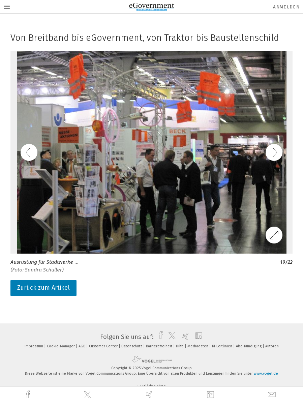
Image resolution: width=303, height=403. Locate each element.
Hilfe (180, 346)
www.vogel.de (266, 373)
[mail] (272, 395)
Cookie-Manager (61, 346)
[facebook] (28, 395)
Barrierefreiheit (159, 346)
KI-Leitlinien (222, 346)
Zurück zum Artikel (43, 287)
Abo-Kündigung (249, 346)
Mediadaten (198, 346)
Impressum (34, 346)
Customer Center (104, 346)
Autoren (272, 346)
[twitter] (88, 395)
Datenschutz (132, 346)
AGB (82, 346)
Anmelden (286, 7)
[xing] (150, 395)
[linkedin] (211, 395)
